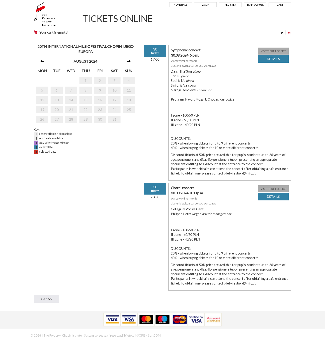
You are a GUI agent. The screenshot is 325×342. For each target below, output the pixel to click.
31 (114, 119)
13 (57, 100)
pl (282, 32)
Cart (280, 4)
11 (129, 90)
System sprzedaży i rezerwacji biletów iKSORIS (115, 335)
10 (114, 90)
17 (114, 100)
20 (57, 109)
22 (86, 109)
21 (71, 109)
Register (230, 4)
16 (100, 100)
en (289, 32)
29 (86, 119)
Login (205, 4)
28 (71, 119)
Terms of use (255, 4)
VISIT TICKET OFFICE (273, 51)
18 (129, 100)
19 (42, 109)
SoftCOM (154, 335)
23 (100, 109)
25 (129, 109)
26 (42, 119)
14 (71, 100)
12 (42, 100)
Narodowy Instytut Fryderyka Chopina (53, 15)
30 (100, 119)
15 (86, 100)
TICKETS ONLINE (117, 18)
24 (114, 109)
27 (57, 119)
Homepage (180, 4)
